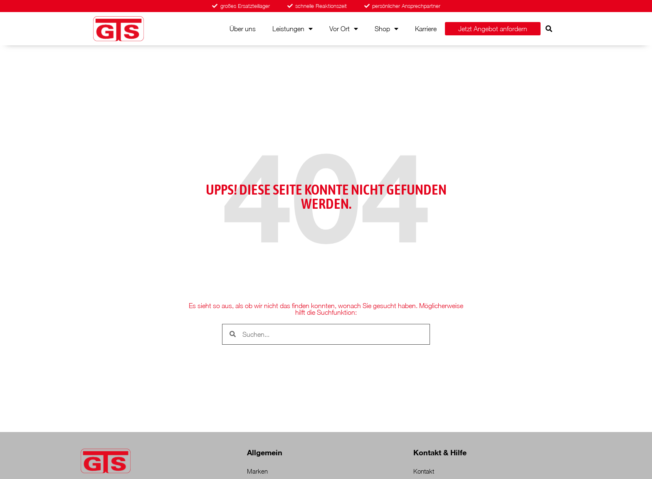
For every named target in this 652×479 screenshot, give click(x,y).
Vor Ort (343, 28)
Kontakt (423, 471)
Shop (386, 28)
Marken (257, 471)
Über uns (243, 28)
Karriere (426, 28)
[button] (549, 28)
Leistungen (292, 28)
